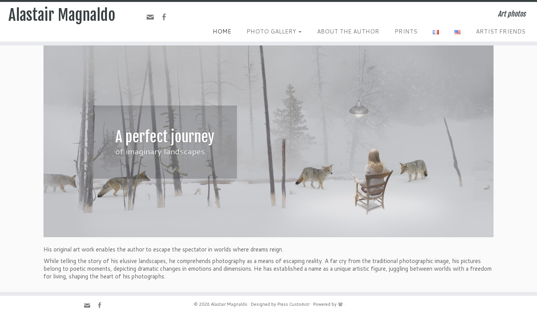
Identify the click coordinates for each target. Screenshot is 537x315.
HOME (222, 31)
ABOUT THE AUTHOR (348, 31)
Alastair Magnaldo (61, 15)
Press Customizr (293, 304)
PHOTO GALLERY (274, 31)
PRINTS (406, 31)
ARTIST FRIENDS (500, 31)
